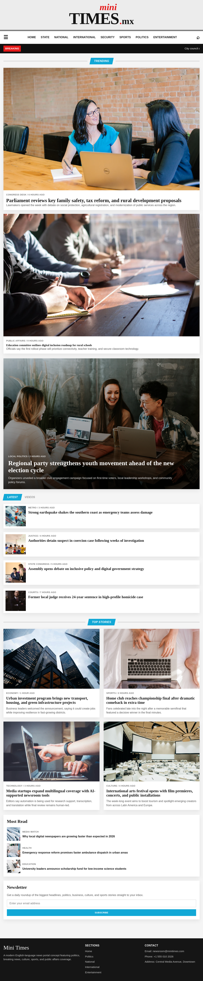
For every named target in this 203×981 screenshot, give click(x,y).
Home (32, 37)
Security (108, 37)
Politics (142, 37)
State (45, 37)
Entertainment (165, 37)
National (61, 37)
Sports (125, 37)
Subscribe (101, 912)
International (84, 37)
